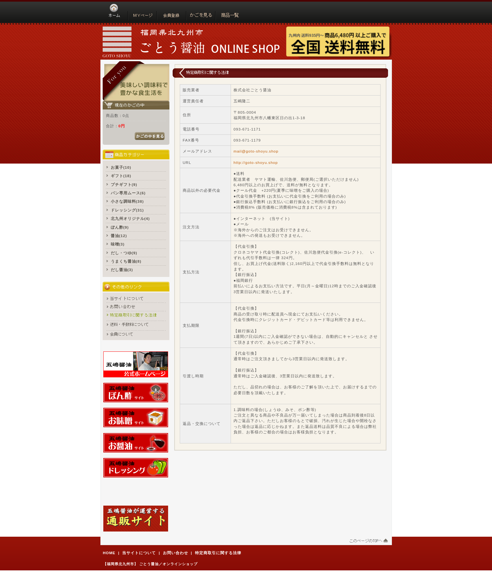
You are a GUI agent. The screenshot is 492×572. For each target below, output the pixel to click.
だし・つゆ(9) (124, 253)
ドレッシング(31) (127, 210)
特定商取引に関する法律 (218, 553)
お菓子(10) (121, 167)
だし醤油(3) (122, 270)
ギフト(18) (121, 176)
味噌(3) (118, 244)
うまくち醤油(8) (126, 261)
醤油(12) (119, 236)
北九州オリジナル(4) (130, 218)
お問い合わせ (175, 553)
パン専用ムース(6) (128, 193)
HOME (109, 553)
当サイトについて (139, 553)
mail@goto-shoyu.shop (256, 151)
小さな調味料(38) (127, 201)
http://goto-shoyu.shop (256, 162)
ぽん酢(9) (120, 227)
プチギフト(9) (124, 184)
